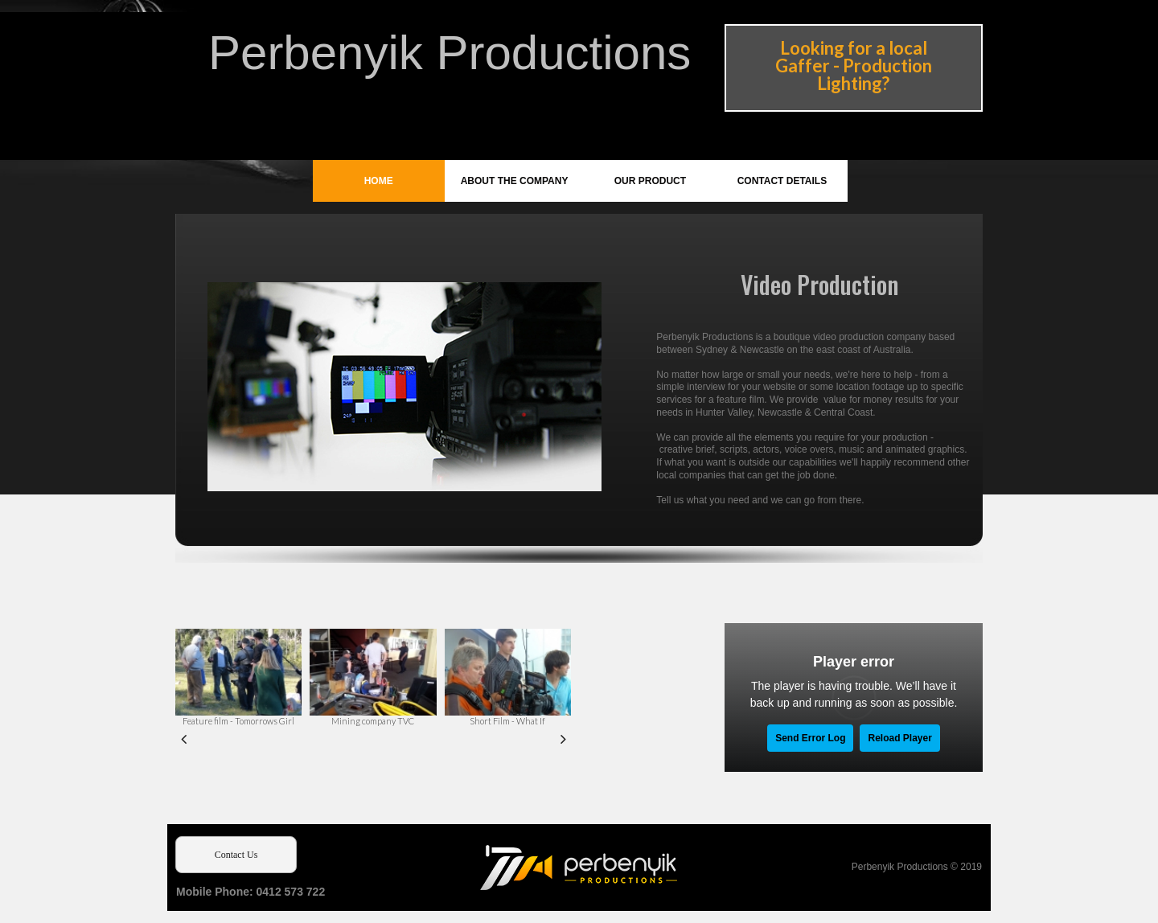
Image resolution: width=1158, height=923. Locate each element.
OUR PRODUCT (650, 181)
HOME (378, 181)
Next (563, 738)
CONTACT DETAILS (782, 181)
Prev (183, 738)
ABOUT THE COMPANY (515, 181)
